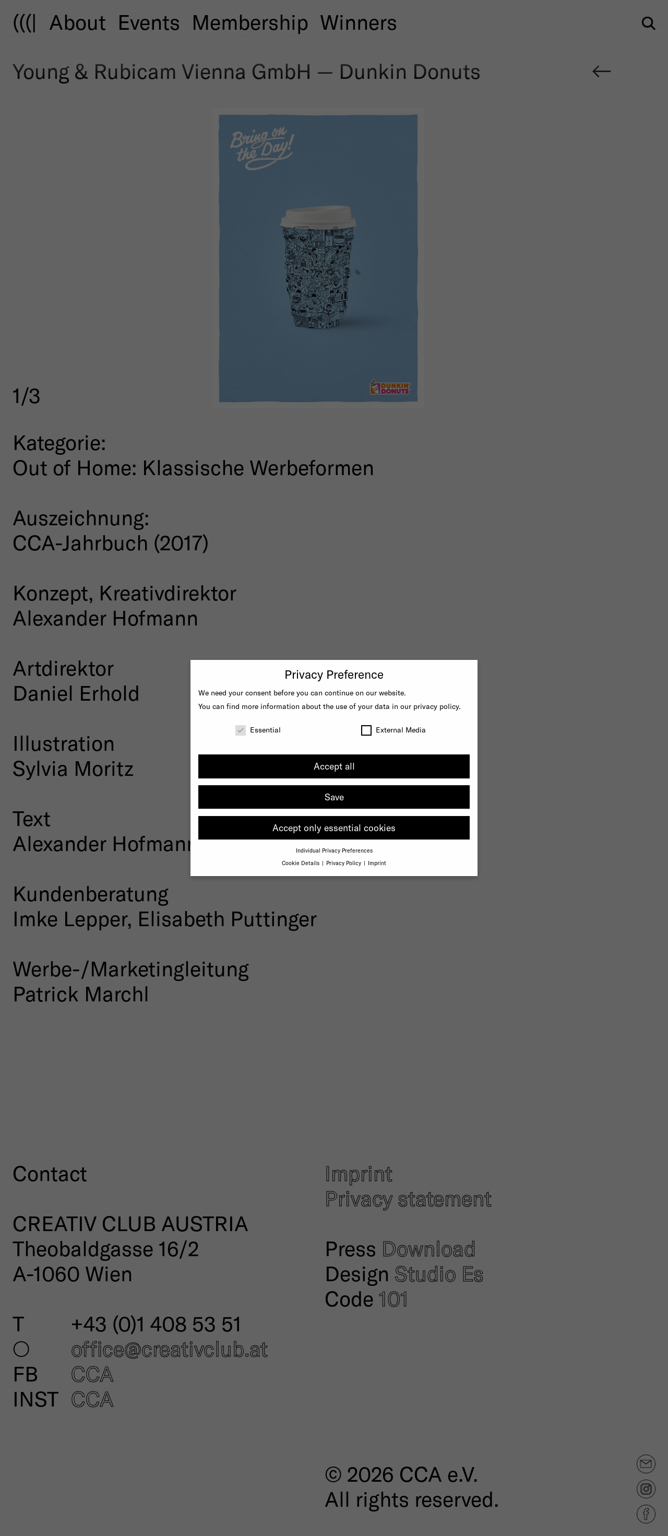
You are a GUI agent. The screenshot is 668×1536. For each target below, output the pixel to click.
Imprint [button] (377, 862)
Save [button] (334, 796)
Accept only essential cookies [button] (334, 827)
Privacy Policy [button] (344, 862)
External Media (393, 729)
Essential (258, 729)
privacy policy (436, 706)
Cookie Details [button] (301, 862)
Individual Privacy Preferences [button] (334, 850)
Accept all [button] (334, 766)
